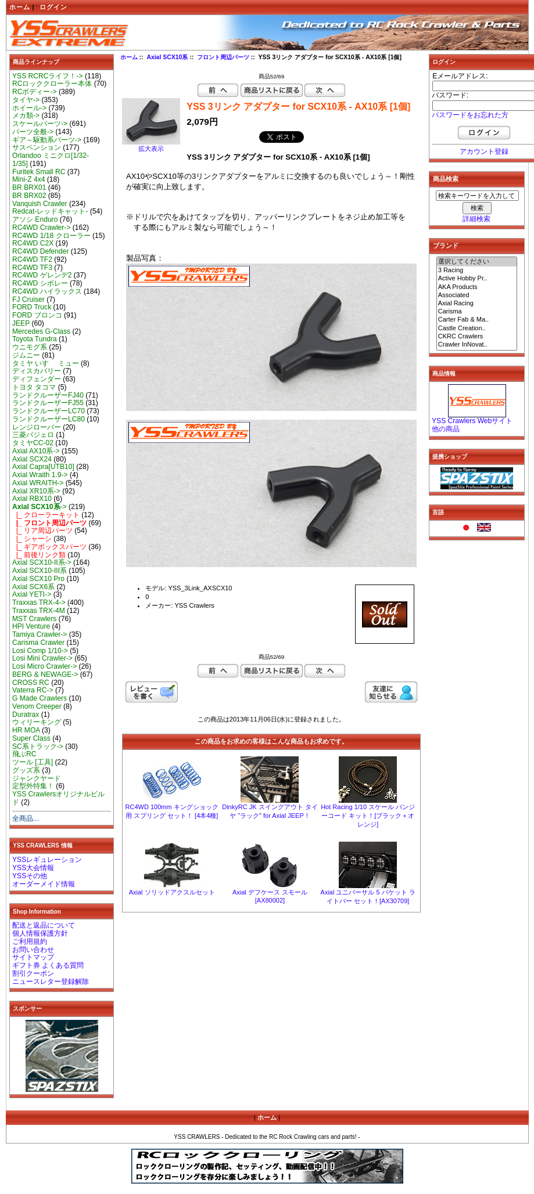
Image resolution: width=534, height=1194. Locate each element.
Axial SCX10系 (167, 57)
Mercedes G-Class (41, 331)
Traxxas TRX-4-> (39, 602)
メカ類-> (26, 115)
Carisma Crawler (38, 643)
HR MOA (26, 730)
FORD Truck (31, 307)
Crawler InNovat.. (477, 345)
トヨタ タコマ (34, 387)
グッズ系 (26, 770)
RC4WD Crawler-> (41, 227)
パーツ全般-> (32, 132)
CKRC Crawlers (477, 337)
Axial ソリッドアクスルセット (172, 892)
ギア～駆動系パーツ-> (46, 140)
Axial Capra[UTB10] (43, 467)
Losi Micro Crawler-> (44, 666)
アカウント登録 (484, 151)
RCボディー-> (34, 92)
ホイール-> (29, 108)
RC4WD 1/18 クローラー (51, 236)
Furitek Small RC (38, 172)
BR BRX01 (29, 187)
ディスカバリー (36, 371)
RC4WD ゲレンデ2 (41, 275)
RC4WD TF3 (32, 268)
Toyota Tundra (34, 339)
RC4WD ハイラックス (47, 291)
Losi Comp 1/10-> (40, 651)
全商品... (25, 818)
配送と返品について (43, 925)
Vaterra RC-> (32, 690)
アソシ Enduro (35, 219)
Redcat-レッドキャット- (50, 211)
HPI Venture (31, 626)
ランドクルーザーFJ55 (48, 403)
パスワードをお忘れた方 (470, 115)
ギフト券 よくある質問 (48, 965)
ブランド (445, 245)
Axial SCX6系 (33, 587)
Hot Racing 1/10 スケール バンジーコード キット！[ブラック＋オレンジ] (368, 815)
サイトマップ (33, 957)
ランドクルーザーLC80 (48, 419)
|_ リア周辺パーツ (42, 530)
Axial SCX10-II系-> (41, 562)
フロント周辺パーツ (223, 57)
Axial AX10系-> (36, 451)
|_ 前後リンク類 (39, 555)
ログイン (53, 6)
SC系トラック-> (37, 746)
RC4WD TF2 (32, 259)
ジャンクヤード (36, 778)
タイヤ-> (26, 100)
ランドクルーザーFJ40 (48, 395)
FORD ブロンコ (37, 315)
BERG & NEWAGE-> (45, 674)
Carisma (477, 312)
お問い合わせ (33, 950)
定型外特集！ (33, 786)
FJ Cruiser (28, 299)
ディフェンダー (36, 379)
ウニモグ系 (29, 347)
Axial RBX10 (32, 499)
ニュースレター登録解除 (50, 981)
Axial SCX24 (32, 459)
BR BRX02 (29, 196)
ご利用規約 (29, 941)
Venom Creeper (37, 706)
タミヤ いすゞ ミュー (45, 363)
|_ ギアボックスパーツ (49, 547)
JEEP (21, 323)
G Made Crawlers (39, 698)
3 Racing (477, 270)
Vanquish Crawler (39, 204)
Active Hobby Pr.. (477, 279)
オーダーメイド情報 (43, 884)
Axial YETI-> (31, 594)
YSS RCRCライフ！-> (47, 76)
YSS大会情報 (33, 868)
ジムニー (26, 355)
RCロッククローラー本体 (52, 84)
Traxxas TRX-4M (38, 611)
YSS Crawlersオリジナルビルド (58, 798)
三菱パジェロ (33, 435)
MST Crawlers (34, 619)
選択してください (477, 261)
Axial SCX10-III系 (39, 571)
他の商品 (446, 429)
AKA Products (477, 287)
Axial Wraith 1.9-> (40, 475)
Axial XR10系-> (36, 491)
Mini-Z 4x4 (28, 179)
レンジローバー (36, 427)
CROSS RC (30, 683)
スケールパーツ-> (39, 124)
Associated (477, 295)
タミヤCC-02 (32, 443)
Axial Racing (477, 304)
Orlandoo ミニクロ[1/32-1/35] (50, 159)
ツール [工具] (32, 762)
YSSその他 (29, 876)
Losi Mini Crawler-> (42, 658)
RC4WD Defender (40, 251)
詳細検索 (476, 219)
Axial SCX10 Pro (38, 579)
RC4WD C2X (32, 243)
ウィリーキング (36, 722)
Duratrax (25, 714)
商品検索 (445, 178)
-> (39, 507)
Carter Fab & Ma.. (477, 320)
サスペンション (36, 147)
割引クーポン (33, 973)
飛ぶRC (24, 754)
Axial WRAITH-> (37, 483)
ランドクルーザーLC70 (48, 411)
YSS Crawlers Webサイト (472, 421)
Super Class (31, 738)
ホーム (19, 6)
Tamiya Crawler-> (39, 634)
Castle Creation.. (477, 328)
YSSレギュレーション (47, 860)
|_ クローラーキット (46, 515)
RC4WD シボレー (40, 283)
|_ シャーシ (32, 539)
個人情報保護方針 (40, 933)
